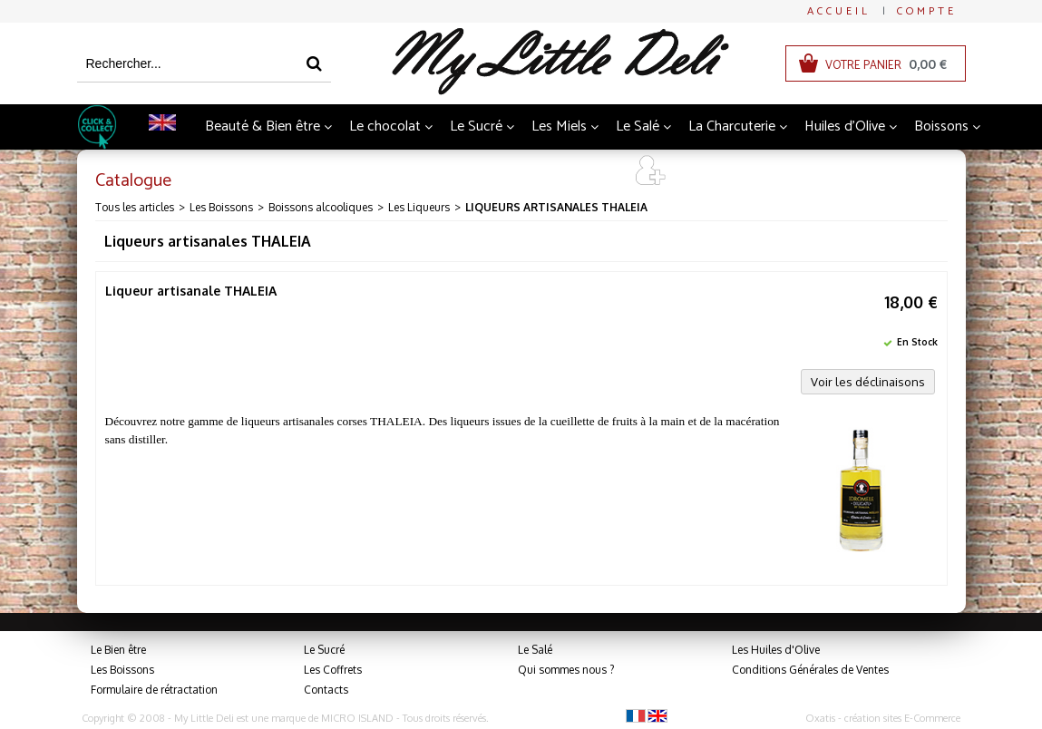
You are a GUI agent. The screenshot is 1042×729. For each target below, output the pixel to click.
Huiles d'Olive (844, 126)
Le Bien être (118, 649)
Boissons (941, 126)
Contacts (326, 689)
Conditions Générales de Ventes (810, 669)
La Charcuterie (731, 126)
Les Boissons (221, 207)
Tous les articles (134, 207)
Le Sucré (476, 126)
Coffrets (533, 172)
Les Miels (559, 126)
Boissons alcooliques (320, 207)
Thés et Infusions (428, 172)
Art (596, 172)
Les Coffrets (333, 669)
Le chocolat (385, 126)
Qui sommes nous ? (566, 669)
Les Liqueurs (419, 207)
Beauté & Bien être (262, 126)
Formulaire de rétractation (154, 689)
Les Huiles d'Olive (776, 649)
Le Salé (637, 126)
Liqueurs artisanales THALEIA (556, 207)
